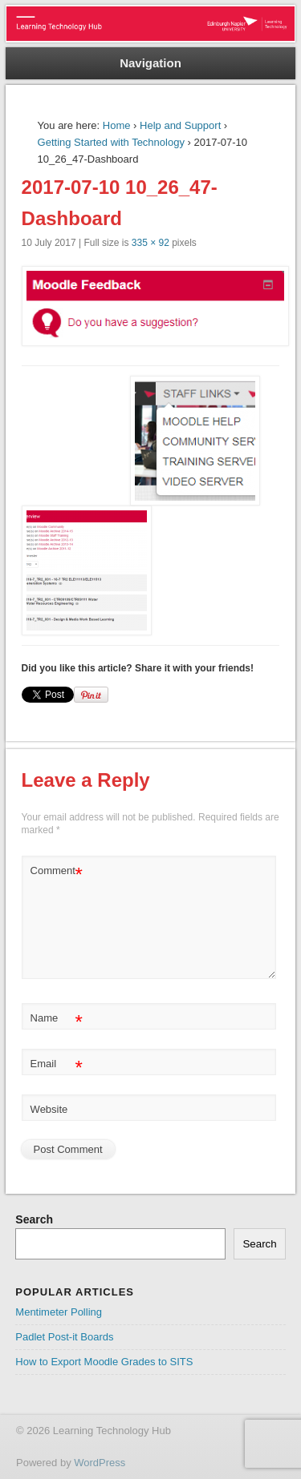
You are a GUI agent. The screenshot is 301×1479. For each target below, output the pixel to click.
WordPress (99, 1463)
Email (57, 1064)
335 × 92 (150, 242)
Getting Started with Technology (111, 142)
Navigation (150, 63)
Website (49, 1109)
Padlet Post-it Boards (64, 1337)
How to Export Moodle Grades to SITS (104, 1362)
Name (57, 1019)
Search (34, 1219)
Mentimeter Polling (58, 1312)
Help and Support (180, 125)
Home (117, 125)
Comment (57, 871)
